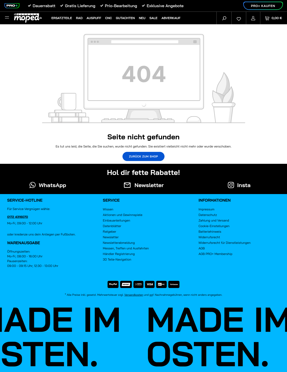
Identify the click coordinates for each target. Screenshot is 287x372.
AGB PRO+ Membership (215, 254)
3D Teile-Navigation (117, 259)
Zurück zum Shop (143, 156)
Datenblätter (112, 226)
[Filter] (7, 18)
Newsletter (111, 237)
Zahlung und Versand (214, 220)
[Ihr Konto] (253, 18)
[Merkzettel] (239, 18)
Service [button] (111, 200)
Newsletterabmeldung (119, 243)
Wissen (108, 209)
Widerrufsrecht (209, 237)
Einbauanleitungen (116, 220)
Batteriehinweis (210, 231)
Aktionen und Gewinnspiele (122, 215)
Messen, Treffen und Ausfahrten (126, 248)
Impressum (207, 209)
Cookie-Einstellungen (214, 226)
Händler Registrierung (119, 254)
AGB (202, 248)
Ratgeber (109, 231)
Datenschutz (208, 215)
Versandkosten (133, 295)
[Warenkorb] (273, 18)
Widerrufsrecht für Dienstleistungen (225, 243)
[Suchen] (224, 18)
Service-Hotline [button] (24, 200)
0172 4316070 (17, 217)
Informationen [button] (215, 200)
